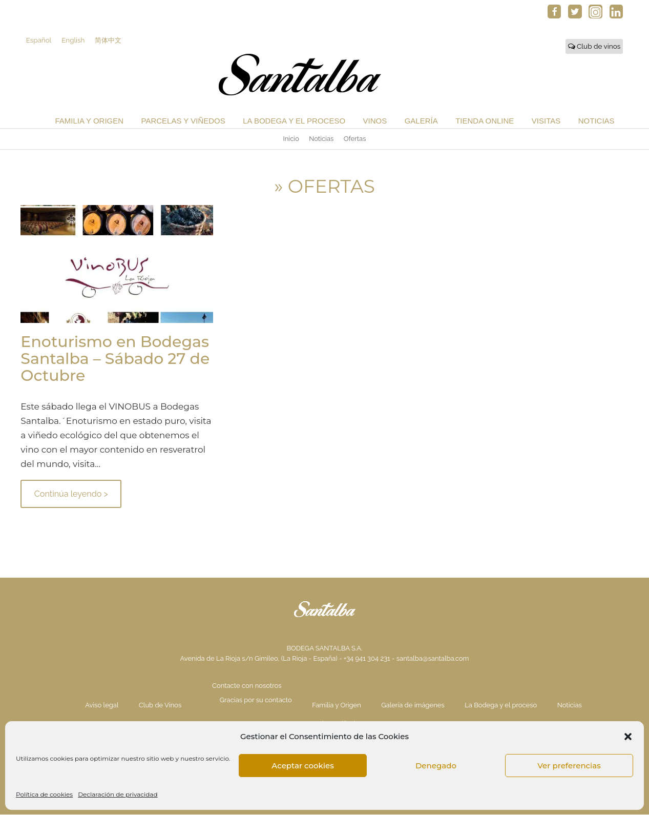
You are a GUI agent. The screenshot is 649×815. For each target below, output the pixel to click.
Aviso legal (101, 705)
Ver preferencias (568, 765)
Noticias (596, 121)
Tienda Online (484, 121)
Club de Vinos (160, 705)
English (74, 40)
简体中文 (110, 40)
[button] (628, 736)
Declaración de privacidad (117, 794)
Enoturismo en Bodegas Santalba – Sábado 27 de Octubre (115, 359)
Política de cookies (44, 794)
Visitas (546, 121)
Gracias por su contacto (256, 700)
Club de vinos (594, 47)
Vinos (375, 121)
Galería (421, 121)
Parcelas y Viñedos (183, 121)
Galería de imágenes (412, 705)
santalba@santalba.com (432, 659)
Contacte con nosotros (247, 686)
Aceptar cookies (302, 765)
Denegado (435, 765)
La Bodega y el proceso (294, 121)
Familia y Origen (89, 121)
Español (39, 40)
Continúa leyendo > (71, 494)
